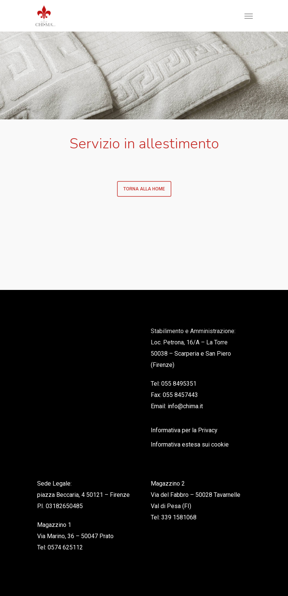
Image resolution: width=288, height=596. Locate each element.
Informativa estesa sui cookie (190, 444)
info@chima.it (185, 406)
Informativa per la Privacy (184, 430)
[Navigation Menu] (248, 16)
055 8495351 (178, 383)
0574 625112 (65, 547)
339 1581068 (178, 517)
